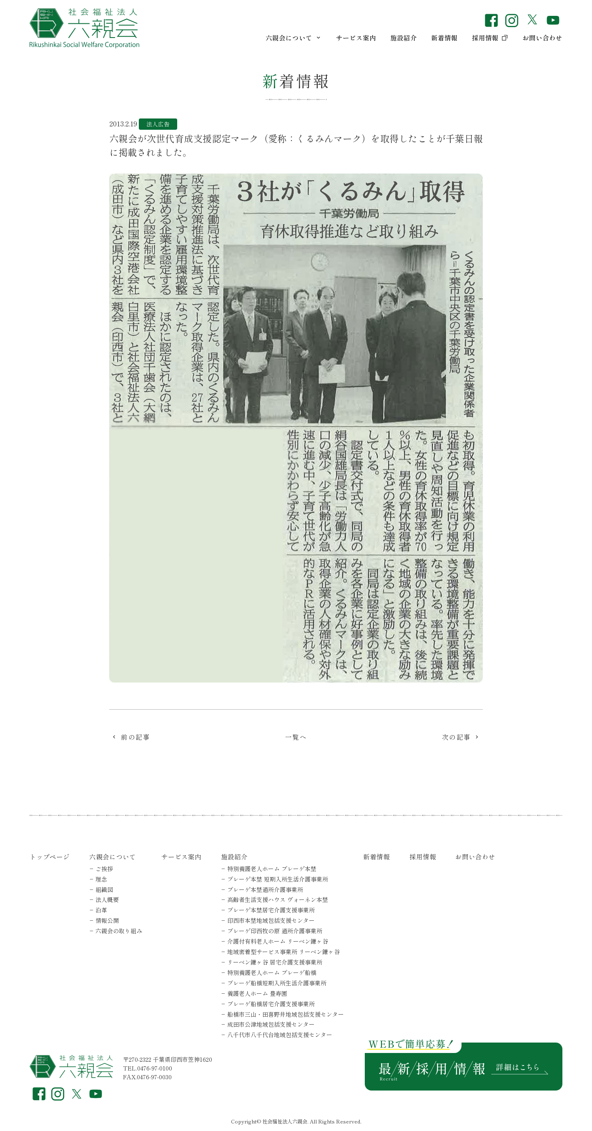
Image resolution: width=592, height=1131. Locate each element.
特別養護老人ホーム (271, 868)
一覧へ (296, 738)
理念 (101, 879)
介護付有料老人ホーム (277, 941)
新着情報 (444, 37)
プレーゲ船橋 (271, 1004)
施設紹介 (403, 37)
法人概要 (107, 899)
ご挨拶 (104, 868)
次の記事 (456, 738)
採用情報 (490, 37)
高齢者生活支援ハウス (277, 899)
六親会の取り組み (118, 931)
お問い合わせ (542, 37)
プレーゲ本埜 (277, 879)
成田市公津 (271, 1024)
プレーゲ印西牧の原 (274, 931)
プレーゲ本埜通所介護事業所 (265, 889)
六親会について (294, 37)
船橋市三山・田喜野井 (285, 1014)
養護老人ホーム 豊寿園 (257, 993)
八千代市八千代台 (279, 1034)
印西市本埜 (271, 920)
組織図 (104, 889)
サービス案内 (356, 37)
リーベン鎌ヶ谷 (274, 962)
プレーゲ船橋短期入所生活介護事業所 (276, 983)
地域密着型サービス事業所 (283, 951)
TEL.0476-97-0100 (147, 1068)
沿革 (101, 910)
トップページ (50, 856)
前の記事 (135, 738)
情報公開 (107, 920)
